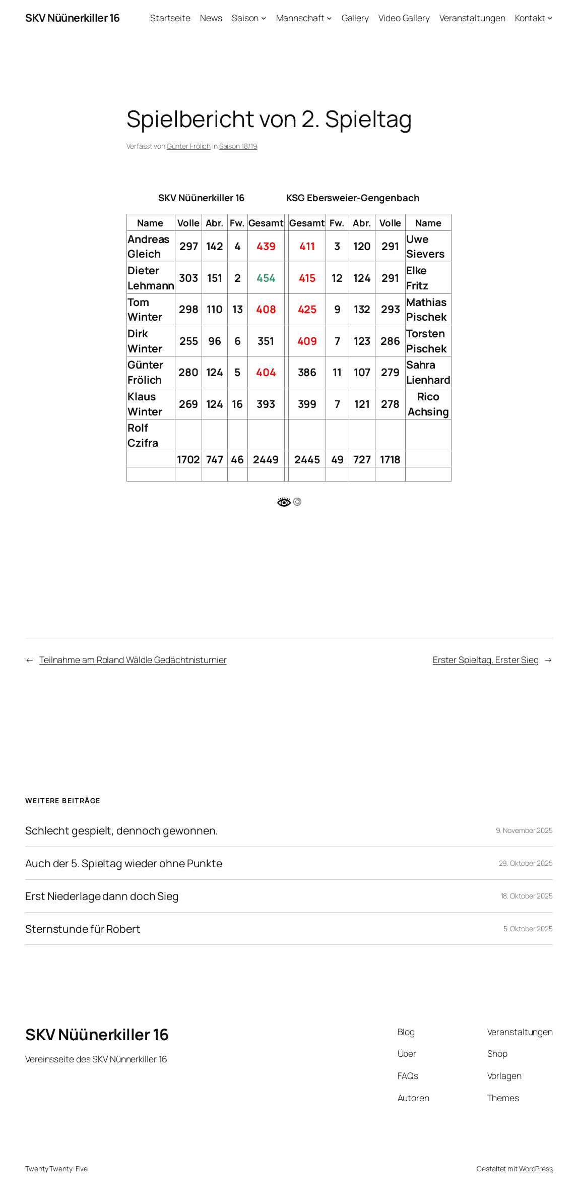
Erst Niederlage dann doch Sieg (102, 896)
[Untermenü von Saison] (264, 18)
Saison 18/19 (238, 146)
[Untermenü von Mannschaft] (329, 18)
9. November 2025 (524, 830)
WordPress (536, 1168)
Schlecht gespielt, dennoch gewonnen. (121, 830)
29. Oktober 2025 (526, 863)
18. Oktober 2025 (527, 896)
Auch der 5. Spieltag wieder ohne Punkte (123, 863)
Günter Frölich (189, 146)
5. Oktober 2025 (528, 928)
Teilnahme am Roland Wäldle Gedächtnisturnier (133, 659)
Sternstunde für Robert (83, 929)
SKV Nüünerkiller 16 (72, 17)
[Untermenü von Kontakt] (550, 18)
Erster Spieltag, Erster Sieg (486, 659)
